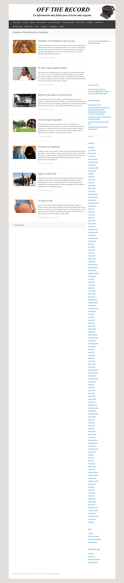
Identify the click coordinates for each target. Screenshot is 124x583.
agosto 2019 (92, 381)
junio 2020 (91, 352)
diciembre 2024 (93, 194)
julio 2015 (91, 522)
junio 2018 (91, 422)
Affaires (32, 22)
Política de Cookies (94, 559)
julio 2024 (91, 209)
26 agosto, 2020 (42, 217)
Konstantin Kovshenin (52, 573)
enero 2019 (91, 402)
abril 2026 (91, 147)
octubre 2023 (92, 235)
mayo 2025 (91, 179)
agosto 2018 (92, 416)
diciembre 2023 (93, 229)
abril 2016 (91, 496)
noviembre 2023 (93, 232)
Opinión (61, 26)
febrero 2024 (92, 223)
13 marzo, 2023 (42, 84)
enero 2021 (91, 332)
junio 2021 (91, 317)
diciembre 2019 (93, 370)
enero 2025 (91, 191)
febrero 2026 (92, 153)
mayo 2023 (91, 250)
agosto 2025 (92, 171)
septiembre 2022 (93, 273)
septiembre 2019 (93, 378)
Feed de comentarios (94, 539)
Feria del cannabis (68, 22)
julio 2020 (91, 349)
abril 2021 (91, 323)
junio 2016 (91, 490)
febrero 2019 (92, 399)
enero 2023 (91, 261)
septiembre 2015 (93, 516)
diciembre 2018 (93, 405)
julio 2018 (91, 419)
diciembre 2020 (93, 335)
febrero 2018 (92, 434)
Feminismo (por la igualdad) (50, 120)
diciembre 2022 (93, 264)
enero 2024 (91, 226)
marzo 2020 (91, 361)
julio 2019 (91, 384)
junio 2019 (91, 387)
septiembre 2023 (93, 238)
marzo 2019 (91, 396)
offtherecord (21, 11)
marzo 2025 (91, 185)
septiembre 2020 (93, 343)
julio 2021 (91, 314)
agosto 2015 (92, 519)
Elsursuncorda (41, 22)
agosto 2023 (92, 241)
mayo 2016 (91, 493)
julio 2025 (91, 174)
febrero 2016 (92, 501)
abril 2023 (91, 253)
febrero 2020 (92, 364)
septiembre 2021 (93, 308)
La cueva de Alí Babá (54, 22)
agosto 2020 (92, 346)
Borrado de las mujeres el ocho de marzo (55, 95)
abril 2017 (91, 460)
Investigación (53, 26)
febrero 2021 (92, 329)
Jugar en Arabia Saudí (47, 174)
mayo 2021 (91, 320)
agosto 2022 (92, 276)
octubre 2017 (92, 446)
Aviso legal (91, 556)
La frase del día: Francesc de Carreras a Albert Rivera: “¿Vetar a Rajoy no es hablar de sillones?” (98, 91)
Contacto (91, 553)
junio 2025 (91, 176)
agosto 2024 (92, 206)
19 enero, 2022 (42, 190)
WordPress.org (92, 542)
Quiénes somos (93, 562)
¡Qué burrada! (28, 26)
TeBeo (37, 26)
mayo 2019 (91, 390)
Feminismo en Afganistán (49, 147)
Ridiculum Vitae (17, 26)
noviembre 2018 (93, 408)
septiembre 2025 (93, 168)
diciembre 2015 (93, 507)
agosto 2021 (92, 311)
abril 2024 (91, 217)
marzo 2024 (91, 220)
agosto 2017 (92, 452)
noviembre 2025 (93, 162)
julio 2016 (91, 487)
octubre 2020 (92, 340)
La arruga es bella (45, 200)
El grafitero (89, 22)
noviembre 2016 (93, 475)
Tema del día (17, 22)
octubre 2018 (92, 411)
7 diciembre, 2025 (43, 57)
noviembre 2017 (93, 443)
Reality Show (99, 22)
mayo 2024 (91, 214)
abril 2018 (91, 428)
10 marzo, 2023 (42, 109)
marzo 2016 (91, 498)
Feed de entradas (93, 536)
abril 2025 (91, 182)
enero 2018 (91, 437)
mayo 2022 (91, 285)
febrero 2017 (92, 466)
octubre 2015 (92, 513)
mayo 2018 (91, 425)
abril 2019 (91, 393)
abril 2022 (91, 288)
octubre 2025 (92, 165)
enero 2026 (91, 156)
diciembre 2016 (93, 472)
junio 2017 (91, 457)
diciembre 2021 (93, 299)
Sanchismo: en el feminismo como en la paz (56, 41)
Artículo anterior (18, 225)
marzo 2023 (91, 255)
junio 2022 (91, 282)
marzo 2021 (91, 326)
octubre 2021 (92, 305)
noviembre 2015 (93, 510)
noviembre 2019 (93, 373)
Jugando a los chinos (94, 104)
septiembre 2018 (93, 414)
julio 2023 (91, 244)
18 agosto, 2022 (42, 163)
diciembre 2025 (93, 159)
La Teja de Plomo (54, 217)
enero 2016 (91, 504)
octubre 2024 (92, 200)
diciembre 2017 (93, 440)
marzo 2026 (91, 150)
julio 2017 (91, 455)
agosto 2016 (92, 484)
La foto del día (80, 22)
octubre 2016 (92, 478)
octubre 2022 (92, 270)
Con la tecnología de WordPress (22, 573)
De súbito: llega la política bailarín (52, 68)
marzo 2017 (91, 463)
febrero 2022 (92, 294)
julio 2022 (91, 279)
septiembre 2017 (93, 449)
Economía (44, 26)
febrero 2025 (92, 188)
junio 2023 (91, 247)
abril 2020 (91, 358)
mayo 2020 (91, 355)
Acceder (90, 533)
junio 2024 (91, 212)
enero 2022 (91, 296)
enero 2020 (91, 367)
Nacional (25, 22)
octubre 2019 (92, 376)
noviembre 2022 (93, 267)
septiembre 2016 (93, 481)
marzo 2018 (91, 431)
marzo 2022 (91, 291)
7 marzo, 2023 (42, 136)
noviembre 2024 (93, 197)
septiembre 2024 (93, 203)
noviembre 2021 (93, 302)
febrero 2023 (92, 258)
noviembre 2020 (93, 337)
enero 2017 (91, 469)
